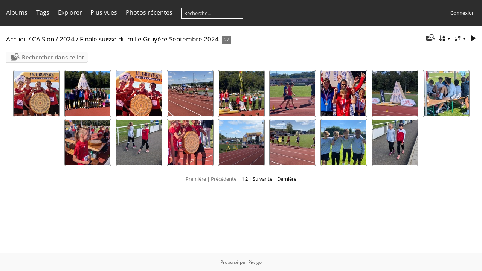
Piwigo (255, 262)
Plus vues (103, 12)
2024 (67, 39)
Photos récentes (149, 12)
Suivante (262, 178)
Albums (16, 12)
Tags (42, 12)
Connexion (462, 12)
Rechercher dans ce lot (53, 57)
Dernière (286, 178)
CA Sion (43, 39)
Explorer (70, 12)
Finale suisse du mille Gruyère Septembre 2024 (149, 39)
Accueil (16, 39)
